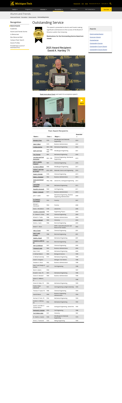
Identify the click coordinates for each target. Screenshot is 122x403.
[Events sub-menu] (17, 9)
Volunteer (42, 9)
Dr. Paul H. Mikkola (38, 166)
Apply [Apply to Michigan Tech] (86, 3)
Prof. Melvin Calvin (38, 313)
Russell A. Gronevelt (38, 189)
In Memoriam (14, 34)
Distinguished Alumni (96, 34)
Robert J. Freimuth (38, 192)
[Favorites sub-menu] (77, 9)
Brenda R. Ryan (37, 140)
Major (57, 136)
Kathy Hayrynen (37, 150)
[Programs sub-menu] (31, 9)
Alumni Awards (32, 17)
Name (36, 136)
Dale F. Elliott (37, 144)
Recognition (58, 9)
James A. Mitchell (38, 220)
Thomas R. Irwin (37, 248)
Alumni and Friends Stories (18, 32)
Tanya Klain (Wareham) (36, 185)
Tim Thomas (36, 154)
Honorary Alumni (95, 37)
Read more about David (47, 94)
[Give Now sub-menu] (110, 9)
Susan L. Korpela (37, 174)
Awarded (79, 134)
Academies (13, 29)
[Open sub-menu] (99, 4)
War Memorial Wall (16, 37)
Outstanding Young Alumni (98, 46)
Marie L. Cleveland (38, 177)
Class (49, 136)
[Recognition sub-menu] (62, 9)
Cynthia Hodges (37, 147)
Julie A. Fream (37, 230)
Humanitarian (94, 40)
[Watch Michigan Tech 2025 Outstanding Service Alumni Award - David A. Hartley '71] (81, 101)
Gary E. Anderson (38, 245)
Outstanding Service (96, 43)
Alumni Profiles (15, 43)
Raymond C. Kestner (39, 310)
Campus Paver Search (17, 40)
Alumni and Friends (20, 13)
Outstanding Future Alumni (98, 49)
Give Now (106, 9)
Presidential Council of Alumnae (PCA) (17, 46)
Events (14, 9)
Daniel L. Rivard (37, 238)
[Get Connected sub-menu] (94, 9)
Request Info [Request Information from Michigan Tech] (77, 3)
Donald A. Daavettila (39, 211)
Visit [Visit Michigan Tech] (83, 3)
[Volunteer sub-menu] (46, 9)
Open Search (110, 3)
